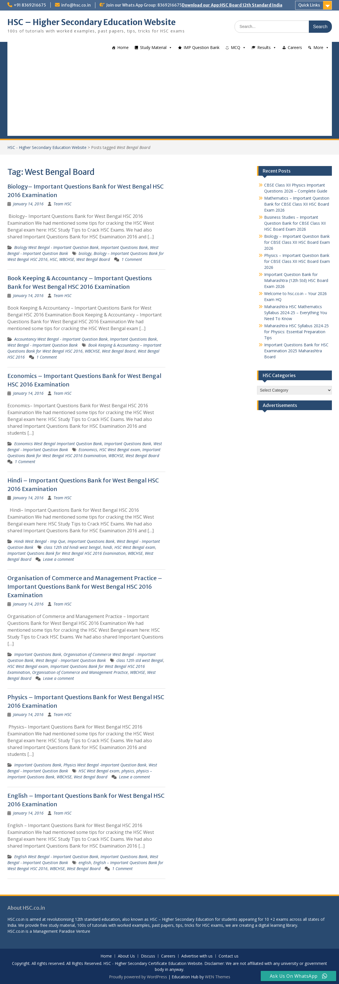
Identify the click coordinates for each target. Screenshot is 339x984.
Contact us (229, 956)
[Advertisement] (169, 96)
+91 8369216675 (30, 5)
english (85, 862)
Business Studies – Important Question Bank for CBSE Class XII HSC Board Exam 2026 (295, 223)
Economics (88, 449)
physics (128, 771)
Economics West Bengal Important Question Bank (58, 443)
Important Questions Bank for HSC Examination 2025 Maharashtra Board (296, 350)
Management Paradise (54, 931)
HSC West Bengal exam (119, 449)
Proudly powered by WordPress (138, 976)
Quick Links (309, 5)
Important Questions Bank (124, 247)
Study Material (153, 47)
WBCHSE (66, 259)
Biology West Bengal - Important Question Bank (56, 247)
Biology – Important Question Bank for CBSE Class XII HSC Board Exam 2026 (297, 242)
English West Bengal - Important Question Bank (56, 856)
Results (264, 47)
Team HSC (62, 203)
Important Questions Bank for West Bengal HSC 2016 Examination (66, 553)
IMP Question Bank (201, 47)
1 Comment (132, 259)
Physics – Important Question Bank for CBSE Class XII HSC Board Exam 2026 (297, 261)
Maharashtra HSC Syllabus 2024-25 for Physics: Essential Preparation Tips (296, 331)
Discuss (148, 956)
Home (123, 47)
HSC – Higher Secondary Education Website (91, 22)
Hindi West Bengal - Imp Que (39, 541)
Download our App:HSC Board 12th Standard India (232, 5)
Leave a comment (58, 559)
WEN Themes (217, 976)
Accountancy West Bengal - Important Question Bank (61, 339)
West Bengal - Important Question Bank (42, 345)
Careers (295, 47)
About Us (126, 956)
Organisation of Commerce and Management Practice (80, 672)
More (318, 47)
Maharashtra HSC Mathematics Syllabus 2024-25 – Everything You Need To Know (295, 312)
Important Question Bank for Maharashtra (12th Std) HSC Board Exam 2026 (296, 280)
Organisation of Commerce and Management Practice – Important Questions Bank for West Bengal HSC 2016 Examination (84, 586)
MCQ (235, 47)
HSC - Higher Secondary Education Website (47, 147)
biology (85, 253)
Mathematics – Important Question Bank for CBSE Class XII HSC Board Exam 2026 (296, 204)
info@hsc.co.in (76, 5)
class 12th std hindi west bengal (72, 547)
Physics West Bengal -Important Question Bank (104, 765)
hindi (107, 547)
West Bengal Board (93, 259)
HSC (53, 259)
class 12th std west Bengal (139, 660)
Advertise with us (197, 956)
